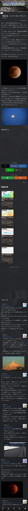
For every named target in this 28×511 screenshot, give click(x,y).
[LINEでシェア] (10, 170)
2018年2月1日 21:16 (7, 369)
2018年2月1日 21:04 (5, 424)
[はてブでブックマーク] (22, 166)
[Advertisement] (14, 146)
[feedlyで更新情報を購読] (7, 177)
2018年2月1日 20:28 (5, 338)
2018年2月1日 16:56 (5, 268)
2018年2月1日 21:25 (7, 465)
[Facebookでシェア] (14, 166)
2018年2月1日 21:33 (8, 389)
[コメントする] (18, 170)
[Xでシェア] (5, 166)
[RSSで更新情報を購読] (20, 177)
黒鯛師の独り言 (5, 129)
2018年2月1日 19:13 (7, 299)
